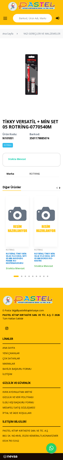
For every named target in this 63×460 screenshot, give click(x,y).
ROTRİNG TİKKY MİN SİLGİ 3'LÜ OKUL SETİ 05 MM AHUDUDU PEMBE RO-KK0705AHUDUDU (16, 258)
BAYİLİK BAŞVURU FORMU (17, 368)
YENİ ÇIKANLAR (11, 353)
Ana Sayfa (8, 33)
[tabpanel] (17, 233)
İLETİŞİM (7, 374)
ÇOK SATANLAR (11, 358)
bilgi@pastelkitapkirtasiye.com (28, 310)
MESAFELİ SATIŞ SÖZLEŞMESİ (19, 407)
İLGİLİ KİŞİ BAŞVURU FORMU (18, 402)
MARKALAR (9, 363)
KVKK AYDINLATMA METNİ (17, 391)
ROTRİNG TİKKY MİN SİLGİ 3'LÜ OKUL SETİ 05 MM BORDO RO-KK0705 (44, 257)
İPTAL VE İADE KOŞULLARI (17, 413)
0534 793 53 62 (11, 440)
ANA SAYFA (9, 347)
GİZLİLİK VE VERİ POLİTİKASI (18, 397)
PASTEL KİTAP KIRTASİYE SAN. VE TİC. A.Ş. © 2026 (31, 315)
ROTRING (8, 145)
